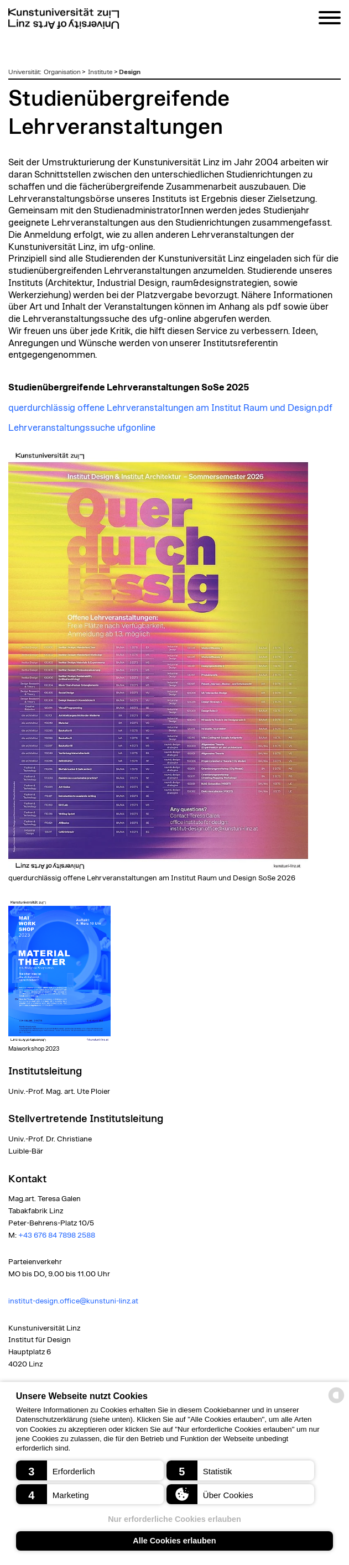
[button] (90, 1470)
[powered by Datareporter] (336, 1402)
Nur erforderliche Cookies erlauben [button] (174, 1519)
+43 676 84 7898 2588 (56, 1235)
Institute (100, 72)
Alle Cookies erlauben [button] (174, 1540)
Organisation (62, 72)
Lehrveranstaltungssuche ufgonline (81, 428)
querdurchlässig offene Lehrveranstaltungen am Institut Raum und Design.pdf (170, 408)
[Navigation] (330, 19)
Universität (24, 72)
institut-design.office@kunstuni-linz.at (73, 1301)
